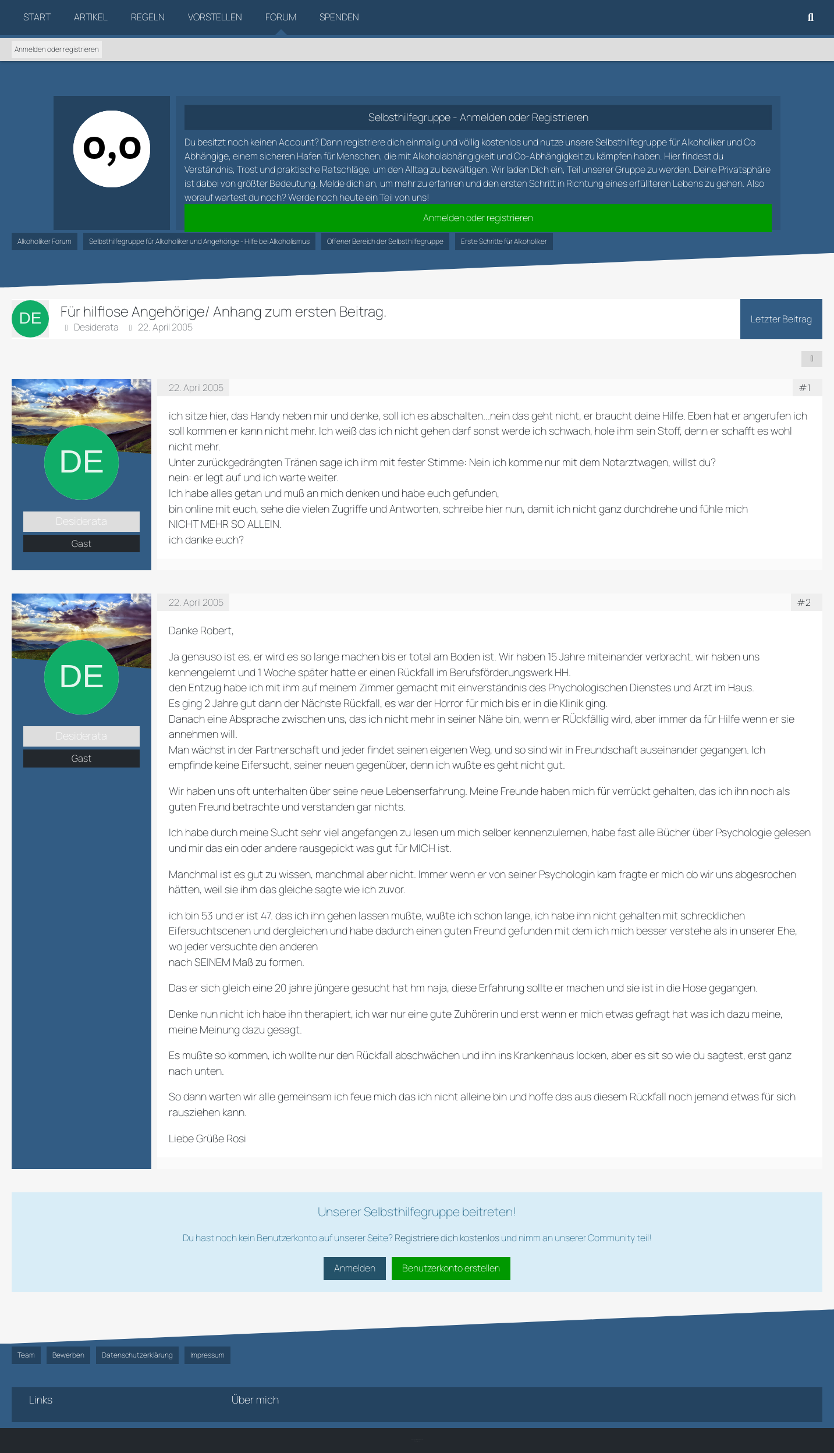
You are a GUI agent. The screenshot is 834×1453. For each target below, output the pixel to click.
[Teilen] (811, 359)
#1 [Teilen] (804, 387)
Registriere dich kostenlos (447, 1237)
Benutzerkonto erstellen (451, 1268)
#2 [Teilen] (804, 602)
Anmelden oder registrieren (57, 49)
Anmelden (354, 1268)
